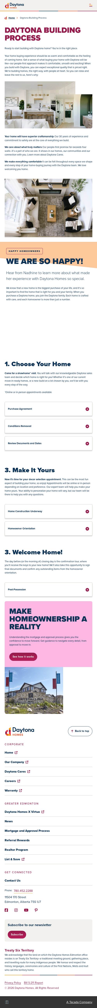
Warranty (13, 790)
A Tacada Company (79, 1002)
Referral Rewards (17, 840)
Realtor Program (16, 849)
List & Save (14, 859)
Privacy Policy (13, 982)
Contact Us (13, 880)
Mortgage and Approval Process (27, 831)
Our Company (16, 762)
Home (12, 18)
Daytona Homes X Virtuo (24, 812)
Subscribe (17, 934)
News (9, 821)
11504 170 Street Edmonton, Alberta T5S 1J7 (23, 899)
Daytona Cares (17, 771)
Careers (12, 781)
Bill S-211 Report (33, 982)
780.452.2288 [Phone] (23, 891)
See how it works (23, 657)
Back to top (80, 731)
